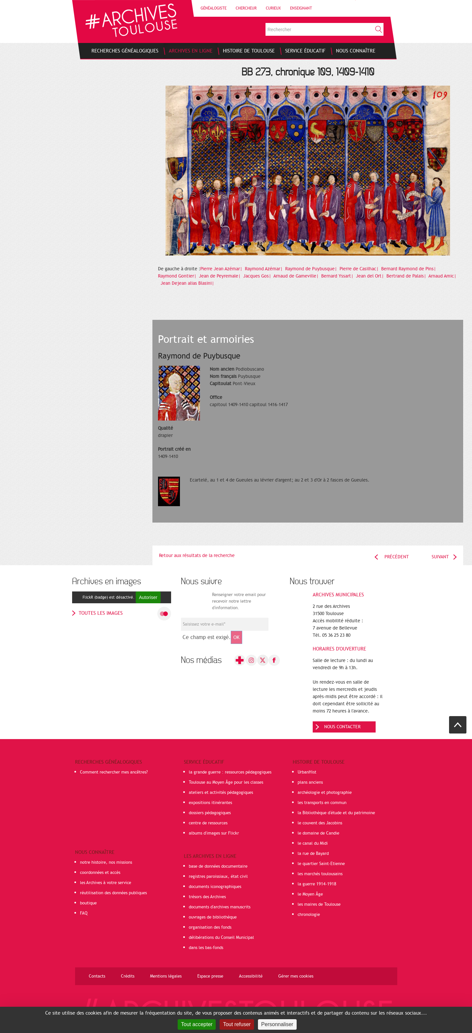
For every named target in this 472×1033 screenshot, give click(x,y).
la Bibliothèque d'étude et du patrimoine (336, 813)
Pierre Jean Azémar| (222, 269)
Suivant (440, 557)
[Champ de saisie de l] (224, 624)
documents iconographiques (215, 886)
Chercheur (246, 8)
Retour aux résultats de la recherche (197, 555)
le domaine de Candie (318, 833)
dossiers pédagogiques (210, 813)
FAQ (84, 913)
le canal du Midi (313, 843)
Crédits (127, 976)
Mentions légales (166, 976)
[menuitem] (125, 51)
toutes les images (101, 613)
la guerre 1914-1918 (317, 884)
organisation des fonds (210, 927)
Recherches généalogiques (108, 762)
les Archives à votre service (105, 882)
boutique (88, 903)
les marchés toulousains (320, 874)
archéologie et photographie (325, 792)
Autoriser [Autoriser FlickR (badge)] (148, 597)
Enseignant (301, 8)
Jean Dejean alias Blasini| (188, 283)
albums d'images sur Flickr (214, 833)
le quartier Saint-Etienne (321, 863)
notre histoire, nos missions (106, 862)
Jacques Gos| (257, 276)
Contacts (97, 976)
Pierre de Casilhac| (360, 269)
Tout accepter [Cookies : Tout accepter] (196, 1024)
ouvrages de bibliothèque (213, 917)
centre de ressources (208, 823)
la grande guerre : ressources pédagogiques (230, 772)
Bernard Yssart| (338, 276)
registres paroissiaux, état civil (218, 876)
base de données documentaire (218, 866)
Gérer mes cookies (295, 976)
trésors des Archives (207, 896)
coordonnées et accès (100, 872)
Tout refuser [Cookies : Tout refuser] (236, 1024)
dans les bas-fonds (206, 947)
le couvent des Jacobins (320, 823)
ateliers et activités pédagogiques (221, 792)
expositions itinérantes (210, 802)
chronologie (309, 914)
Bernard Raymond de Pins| (409, 269)
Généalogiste (213, 8)
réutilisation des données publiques (113, 893)
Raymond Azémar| (264, 269)
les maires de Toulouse (319, 904)
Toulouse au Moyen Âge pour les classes (226, 782)
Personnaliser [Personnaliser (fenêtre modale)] (277, 1024)
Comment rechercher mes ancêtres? (114, 772)
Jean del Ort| (370, 276)
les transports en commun (322, 802)
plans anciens (310, 782)
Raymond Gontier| (178, 276)
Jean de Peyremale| (220, 276)
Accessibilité (251, 976)
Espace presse (210, 976)
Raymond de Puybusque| (311, 269)
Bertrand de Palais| (406, 276)
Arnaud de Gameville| (296, 276)
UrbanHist (307, 772)
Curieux (273, 8)
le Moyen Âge (310, 894)
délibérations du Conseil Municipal (221, 937)
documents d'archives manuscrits (219, 907)
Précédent (396, 557)
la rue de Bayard (313, 853)
